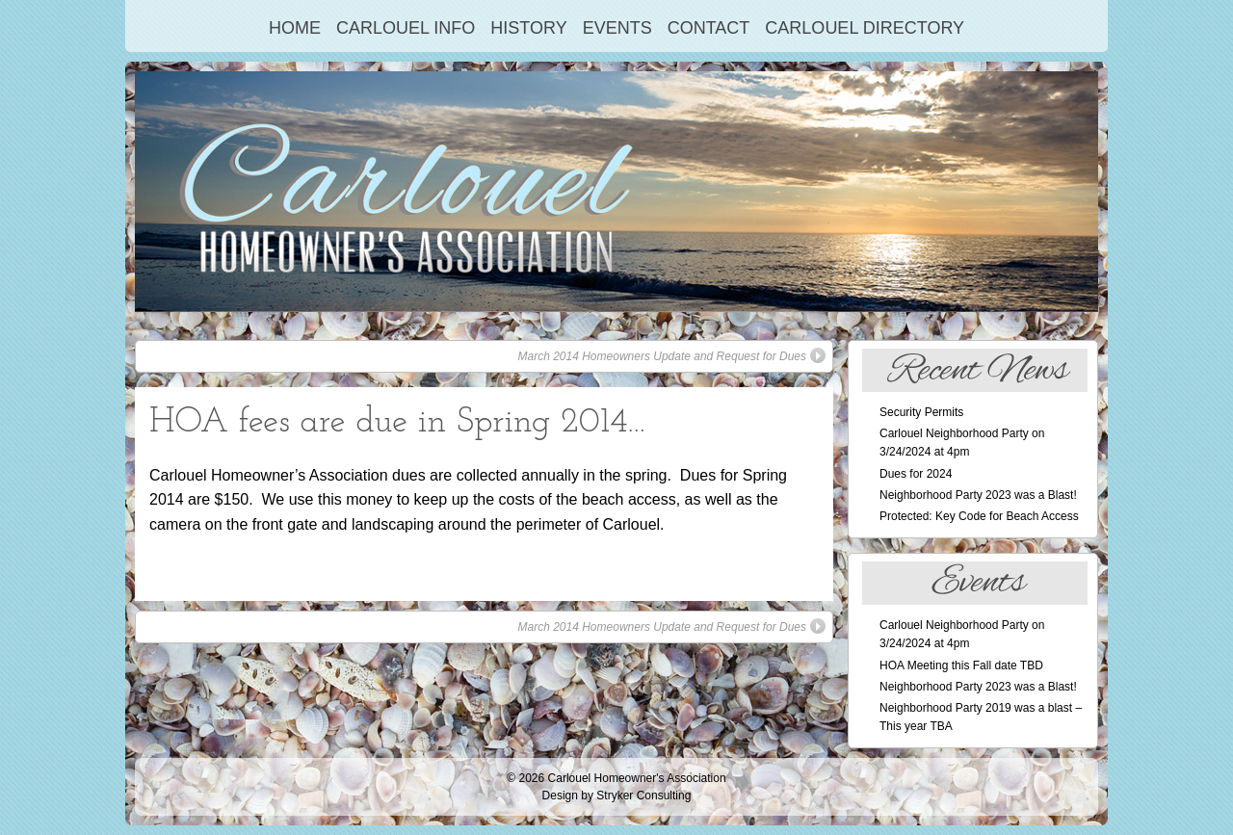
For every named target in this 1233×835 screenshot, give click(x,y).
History (528, 28)
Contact (709, 28)
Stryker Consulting (643, 795)
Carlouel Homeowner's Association (637, 778)
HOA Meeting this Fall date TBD (961, 665)
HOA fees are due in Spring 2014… (397, 422)
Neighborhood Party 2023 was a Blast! (978, 495)
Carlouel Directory (864, 28)
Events (617, 28)
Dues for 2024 (915, 474)
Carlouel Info (405, 28)
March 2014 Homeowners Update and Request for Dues (672, 355)
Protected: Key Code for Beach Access (979, 516)
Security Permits (921, 412)
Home (295, 28)
